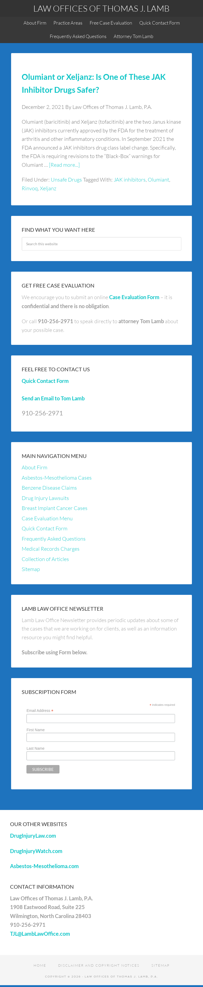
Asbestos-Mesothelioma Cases (57, 477)
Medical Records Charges (51, 548)
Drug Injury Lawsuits (45, 498)
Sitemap (31, 569)
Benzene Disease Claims (49, 487)
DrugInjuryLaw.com (33, 835)
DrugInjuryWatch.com (36, 851)
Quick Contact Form (45, 381)
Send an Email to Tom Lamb (53, 398)
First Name (35, 730)
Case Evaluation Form (134, 297)
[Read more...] (64, 164)
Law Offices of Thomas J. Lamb (101, 8)
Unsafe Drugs (66, 179)
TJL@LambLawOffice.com (40, 933)
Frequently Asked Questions (54, 538)
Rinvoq (30, 188)
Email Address (39, 710)
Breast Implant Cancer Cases (54, 508)
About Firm (34, 467)
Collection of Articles (45, 559)
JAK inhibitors (130, 179)
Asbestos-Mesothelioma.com (44, 866)
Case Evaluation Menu (47, 518)
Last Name (35, 748)
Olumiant (158, 179)
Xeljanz (48, 188)
